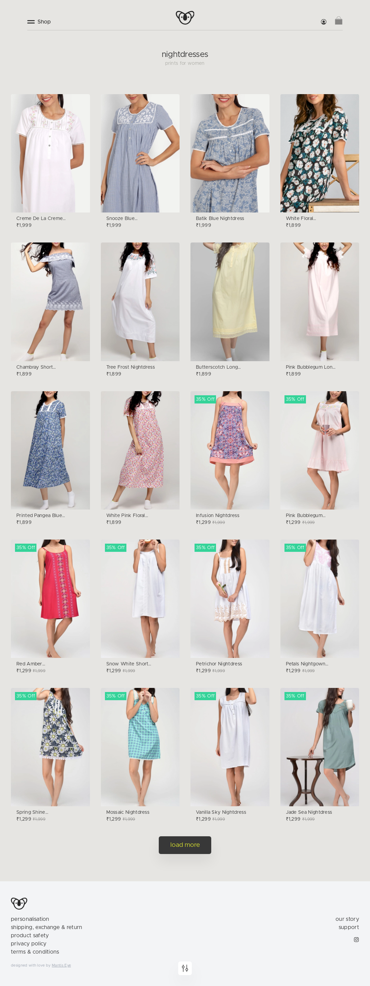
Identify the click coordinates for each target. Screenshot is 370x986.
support (349, 927)
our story (347, 919)
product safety (30, 935)
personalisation (30, 919)
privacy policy (28, 943)
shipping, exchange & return (46, 927)
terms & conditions (35, 952)
